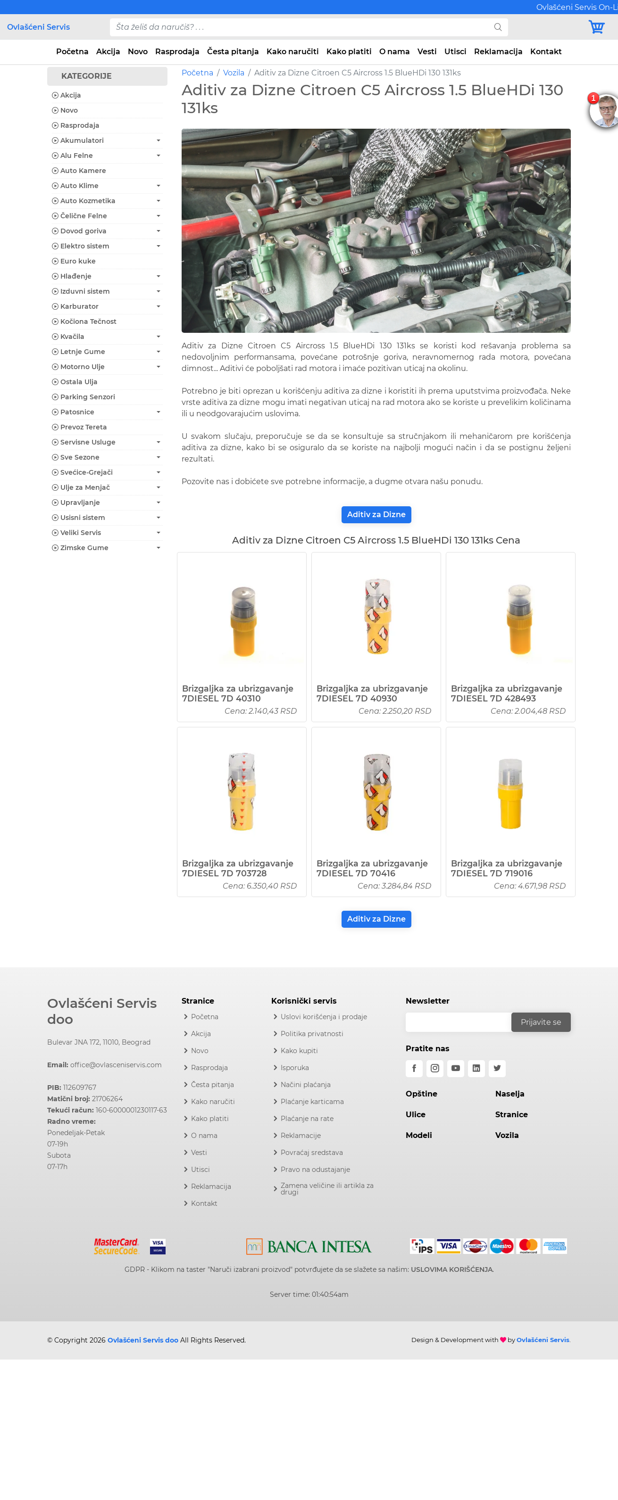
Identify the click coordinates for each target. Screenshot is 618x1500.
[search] (498, 27)
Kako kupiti (299, 1050)
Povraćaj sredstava (312, 1152)
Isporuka (295, 1067)
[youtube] (455, 1068)
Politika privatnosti (312, 1033)
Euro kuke (74, 261)
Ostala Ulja (75, 382)
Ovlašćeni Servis (38, 27)
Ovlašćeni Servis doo (102, 1011)
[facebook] (414, 1068)
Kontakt (546, 51)
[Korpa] (599, 27)
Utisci (455, 51)
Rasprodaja (177, 51)
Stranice (511, 1114)
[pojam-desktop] (299, 27)
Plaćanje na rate (307, 1118)
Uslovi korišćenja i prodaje (324, 1017)
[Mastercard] (117, 1245)
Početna (72, 51)
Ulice (416, 1114)
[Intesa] (309, 1245)
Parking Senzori (83, 397)
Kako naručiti (293, 51)
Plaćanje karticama (312, 1101)
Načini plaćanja (306, 1084)
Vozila (233, 72)
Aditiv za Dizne (376, 514)
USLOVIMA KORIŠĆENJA (452, 1269)
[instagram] (434, 1068)
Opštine (421, 1093)
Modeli (419, 1135)
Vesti (427, 51)
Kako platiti (349, 51)
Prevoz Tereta (79, 427)
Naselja (510, 1093)
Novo (138, 51)
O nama (394, 51)
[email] (464, 1022)
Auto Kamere (79, 170)
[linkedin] (476, 1068)
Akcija (108, 51)
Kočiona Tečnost (84, 321)
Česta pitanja (233, 51)
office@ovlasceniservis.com (116, 1065)
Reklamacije (301, 1135)
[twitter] (497, 1068)
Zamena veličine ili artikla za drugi (327, 1188)
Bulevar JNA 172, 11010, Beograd (98, 1042)
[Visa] (154, 1245)
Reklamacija (498, 51)
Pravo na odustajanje (315, 1169)
